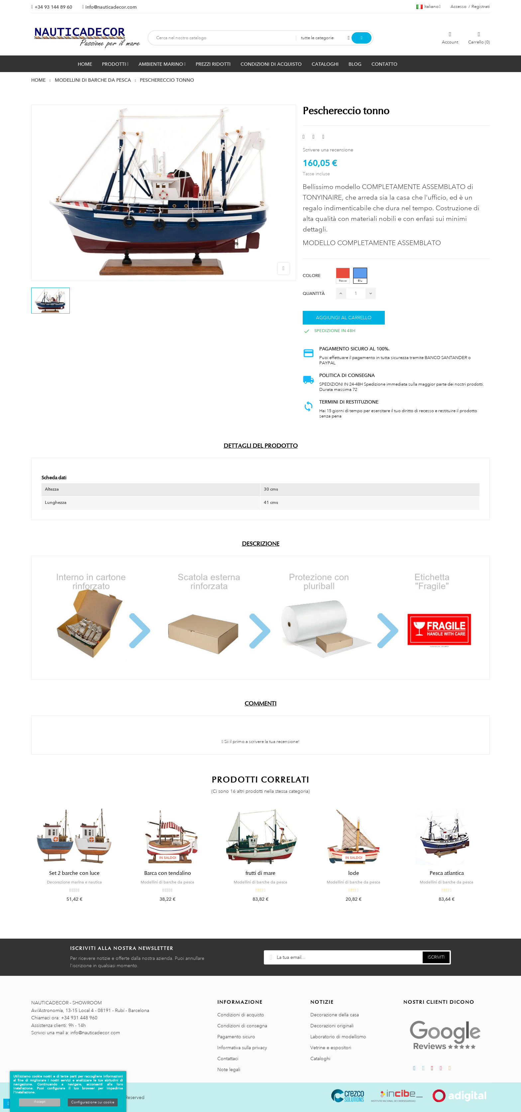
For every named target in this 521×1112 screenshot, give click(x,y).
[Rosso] (343, 276)
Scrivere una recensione (328, 150)
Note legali (228, 1069)
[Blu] (360, 276)
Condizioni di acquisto (240, 1015)
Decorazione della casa (334, 1015)
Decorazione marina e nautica (74, 882)
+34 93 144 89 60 (53, 7)
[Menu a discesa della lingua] (428, 6)
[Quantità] (356, 293)
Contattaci (227, 1059)
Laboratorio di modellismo (338, 1037)
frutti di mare (260, 873)
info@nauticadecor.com (111, 7)
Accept (39, 1101)
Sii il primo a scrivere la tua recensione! (260, 741)
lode (353, 873)
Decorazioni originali (332, 1026)
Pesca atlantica (447, 873)
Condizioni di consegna (242, 1026)
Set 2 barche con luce (74, 873)
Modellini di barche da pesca (167, 882)
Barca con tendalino (167, 873)
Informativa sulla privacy (242, 1048)
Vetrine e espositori (330, 1048)
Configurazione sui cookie (92, 1102)
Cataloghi (320, 1059)
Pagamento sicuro (236, 1037)
